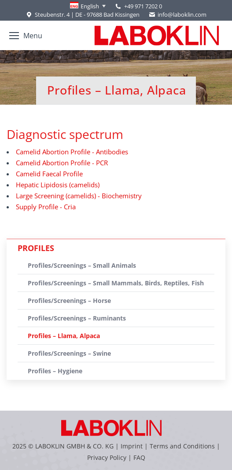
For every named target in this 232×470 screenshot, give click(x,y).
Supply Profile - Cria (46, 206)
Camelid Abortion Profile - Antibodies (72, 151)
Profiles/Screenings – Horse (69, 300)
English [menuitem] (90, 6)
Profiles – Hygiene (55, 371)
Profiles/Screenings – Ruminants (77, 318)
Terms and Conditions (183, 446)
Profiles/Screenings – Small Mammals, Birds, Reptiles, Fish (116, 283)
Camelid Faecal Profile (49, 173)
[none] (88, 6)
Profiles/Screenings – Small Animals (82, 265)
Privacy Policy (106, 457)
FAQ (139, 457)
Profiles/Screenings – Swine (69, 353)
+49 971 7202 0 (143, 6)
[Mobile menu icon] (26, 35)
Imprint (132, 446)
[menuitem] (88, 6)
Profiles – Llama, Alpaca (64, 336)
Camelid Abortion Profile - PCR (62, 162)
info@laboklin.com (177, 15)
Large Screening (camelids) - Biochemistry (79, 195)
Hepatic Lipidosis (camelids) (57, 184)
